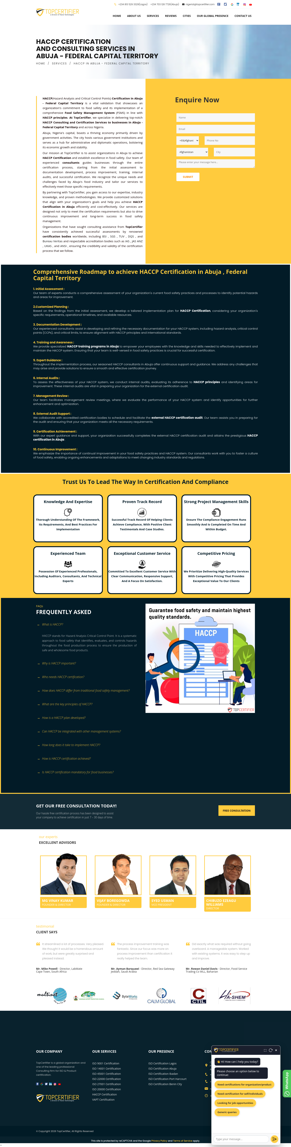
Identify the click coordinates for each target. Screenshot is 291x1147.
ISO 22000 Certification (106, 1079)
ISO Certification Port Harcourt (167, 1079)
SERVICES (59, 63)
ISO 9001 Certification (105, 1063)
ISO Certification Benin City (165, 1084)
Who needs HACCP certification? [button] (60, 677)
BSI (105, 236)
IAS (127, 241)
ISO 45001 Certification (106, 1074)
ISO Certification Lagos (162, 1063)
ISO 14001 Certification (106, 1068)
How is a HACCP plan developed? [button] (61, 718)
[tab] (89, 626)
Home (117, 16)
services (153, 16)
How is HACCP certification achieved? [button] (64, 759)
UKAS (48, 246)
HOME (40, 63)
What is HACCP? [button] (50, 624)
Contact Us (243, 16)
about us (134, 16)
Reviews (171, 16)
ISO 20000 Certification (106, 1089)
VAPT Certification (103, 1099)
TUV (122, 236)
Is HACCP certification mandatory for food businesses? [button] (75, 772)
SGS (113, 236)
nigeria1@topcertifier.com (198, 4)
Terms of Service (182, 1140)
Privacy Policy (159, 1140)
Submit (188, 177)
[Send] (274, 1139)
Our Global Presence (212, 16)
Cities (187, 16)
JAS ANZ (137, 241)
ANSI (64, 246)
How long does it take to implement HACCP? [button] (68, 745)
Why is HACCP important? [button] (56, 663)
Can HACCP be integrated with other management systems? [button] (79, 731)
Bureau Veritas (53, 241)
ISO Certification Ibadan (163, 1074)
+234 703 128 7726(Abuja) (164, 4)
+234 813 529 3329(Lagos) (133, 4)
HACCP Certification (104, 1094)
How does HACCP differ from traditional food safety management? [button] (83, 691)
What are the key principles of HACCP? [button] (64, 704)
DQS (131, 236)
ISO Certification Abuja (162, 1068)
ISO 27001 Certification (106, 1084)
